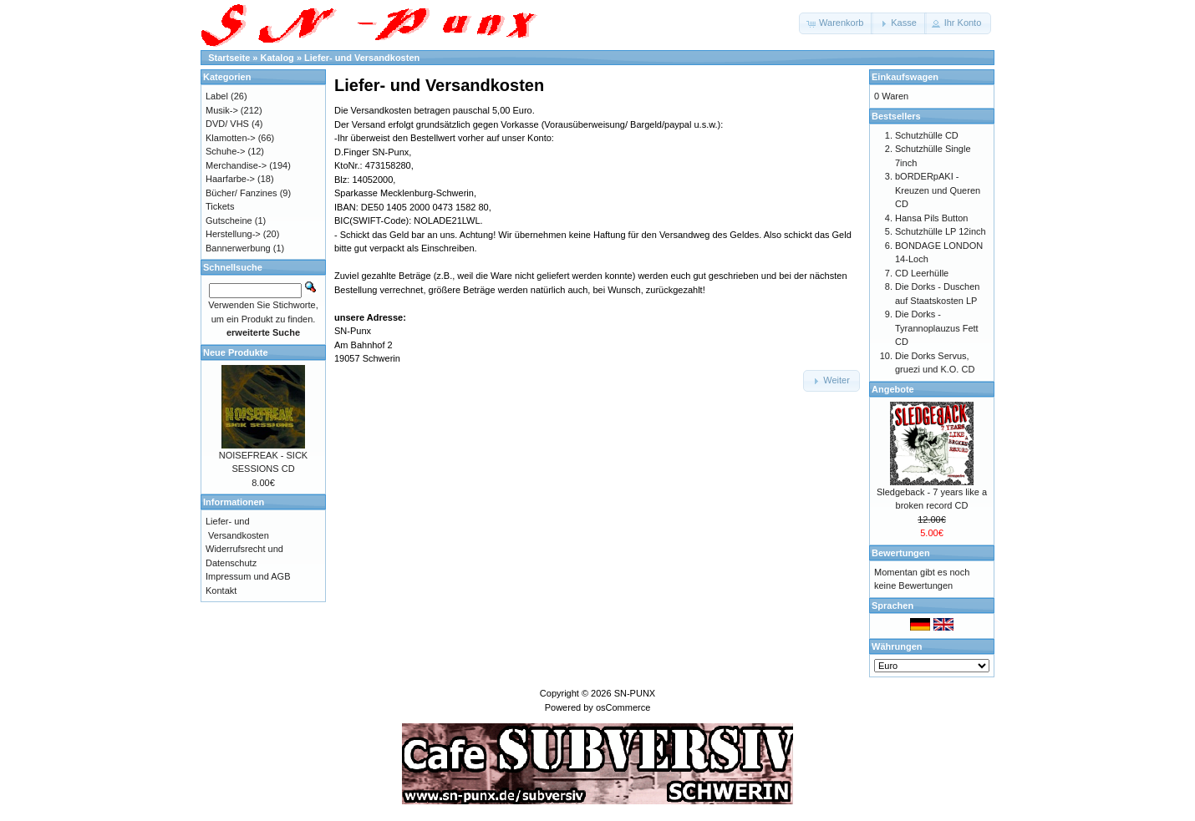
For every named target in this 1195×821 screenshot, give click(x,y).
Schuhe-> (225, 151)
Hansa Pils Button (931, 218)
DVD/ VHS (227, 124)
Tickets (220, 206)
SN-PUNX (635, 693)
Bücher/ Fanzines (241, 193)
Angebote (893, 389)
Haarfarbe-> (230, 179)
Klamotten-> (231, 138)
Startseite (229, 58)
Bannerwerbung (238, 248)
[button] (836, 23)
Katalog (277, 58)
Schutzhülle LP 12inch (940, 231)
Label (217, 96)
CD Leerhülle (921, 273)
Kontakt (221, 590)
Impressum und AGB (248, 576)
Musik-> (222, 110)
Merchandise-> (236, 165)
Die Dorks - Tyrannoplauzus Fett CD (937, 328)
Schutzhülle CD (927, 135)
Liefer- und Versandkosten (362, 58)
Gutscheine (229, 220)
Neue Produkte (235, 352)
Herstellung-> (233, 234)
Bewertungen (901, 553)
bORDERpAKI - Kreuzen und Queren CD (937, 190)
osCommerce (623, 707)
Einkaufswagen (905, 77)
